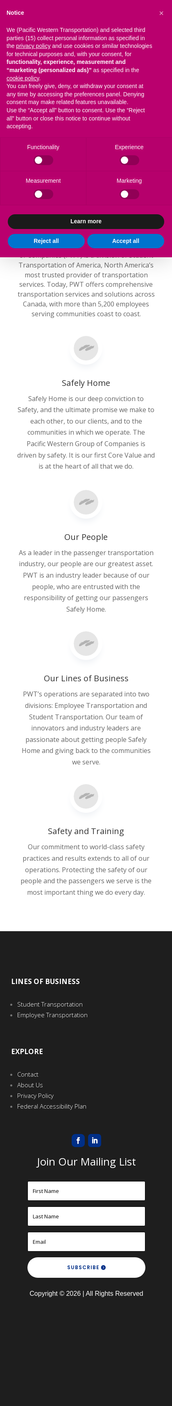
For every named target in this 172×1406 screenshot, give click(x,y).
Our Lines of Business (86, 629)
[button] (161, 13)
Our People (86, 483)
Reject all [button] (46, 241)
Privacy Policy (35, 1095)
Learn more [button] (86, 221)
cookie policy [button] (23, 78)
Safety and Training (86, 790)
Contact (27, 1074)
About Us (30, 1085)
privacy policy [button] (33, 46)
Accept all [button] (125, 241)
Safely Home (86, 378)
